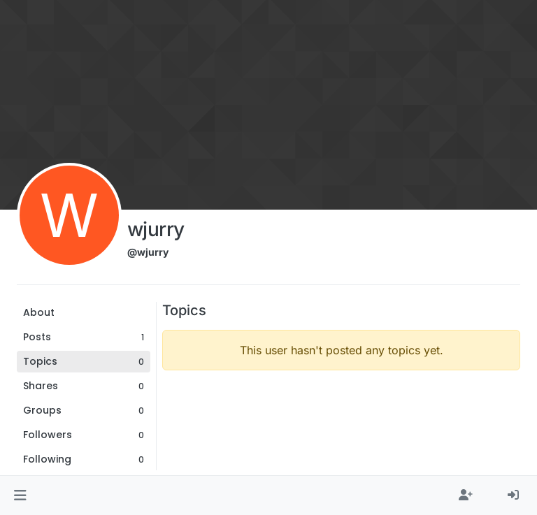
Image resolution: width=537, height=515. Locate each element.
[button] (20, 495)
